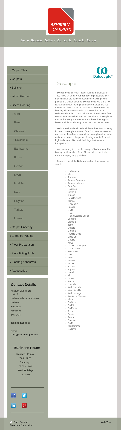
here (107, 152)
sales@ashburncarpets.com (24, 334)
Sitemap (24, 422)
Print (14, 422)
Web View (106, 422)
